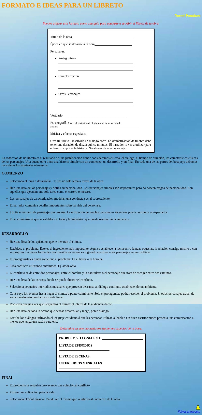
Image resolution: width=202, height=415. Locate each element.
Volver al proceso (189, 411)
